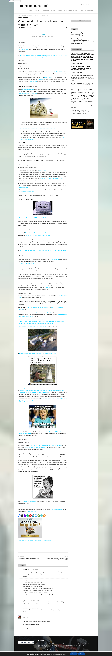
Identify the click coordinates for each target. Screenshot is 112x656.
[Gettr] (30, 515)
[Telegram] (36, 515)
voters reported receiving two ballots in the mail (33, 319)
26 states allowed (54, 259)
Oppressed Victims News (71, 10)
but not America (46, 181)
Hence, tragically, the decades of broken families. (52, 178)
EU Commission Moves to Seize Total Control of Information (29, 559)
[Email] (39, 515)
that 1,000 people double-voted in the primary (40, 312)
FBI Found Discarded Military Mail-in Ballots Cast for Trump (33, 326)
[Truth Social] (25, 515)
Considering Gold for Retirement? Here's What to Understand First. (37, 128)
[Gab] (27, 515)
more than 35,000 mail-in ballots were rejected (38, 307)
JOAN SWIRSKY (22, 27)
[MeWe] (33, 515)
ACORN (33, 267)
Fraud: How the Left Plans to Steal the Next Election (37, 235)
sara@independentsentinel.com (50, 649)
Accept (73, 653)
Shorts (81, 10)
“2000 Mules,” (47, 287)
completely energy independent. (26, 191)
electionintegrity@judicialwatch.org (27, 263)
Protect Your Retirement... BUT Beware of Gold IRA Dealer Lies (36, 218)
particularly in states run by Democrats (53, 71)
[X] (22, 515)
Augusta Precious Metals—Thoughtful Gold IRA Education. (35, 540)
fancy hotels (40, 79)
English (11, 0)
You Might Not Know (56, 10)
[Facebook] (19, 515)
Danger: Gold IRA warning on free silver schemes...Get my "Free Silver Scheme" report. (43, 250)
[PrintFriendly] (41, 515)
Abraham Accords (23, 187)
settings (64, 654)
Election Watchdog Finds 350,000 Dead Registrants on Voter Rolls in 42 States (37, 353)
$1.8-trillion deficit (23, 49)
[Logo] (34, 5)
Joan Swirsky (25, 17)
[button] (92, 5)
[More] (44, 515)
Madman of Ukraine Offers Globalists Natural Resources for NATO (57, 559)
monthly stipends (32, 81)
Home (30, 10)
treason (47, 165)
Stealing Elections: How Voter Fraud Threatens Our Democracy (40, 232)
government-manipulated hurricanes (28, 93)
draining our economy (49, 77)
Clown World (45, 10)
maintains (30, 282)
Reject (81, 653)
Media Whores (42, 170)
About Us (36, 10)
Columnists (89, 10)
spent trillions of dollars (28, 89)
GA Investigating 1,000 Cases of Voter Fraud (29, 388)
